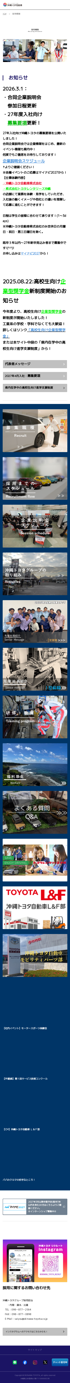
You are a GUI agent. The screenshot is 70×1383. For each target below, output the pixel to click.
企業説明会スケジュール (24, 161)
